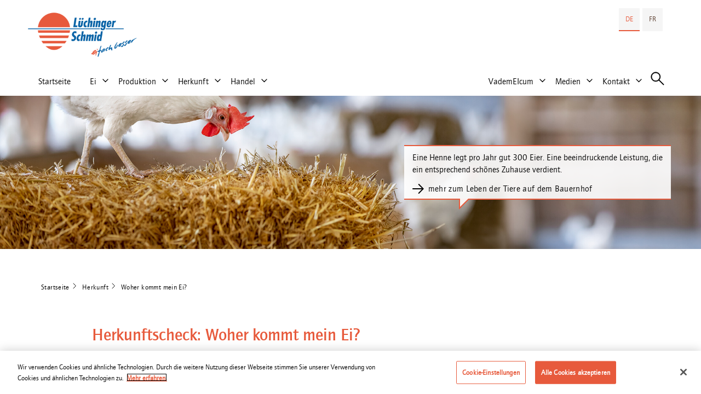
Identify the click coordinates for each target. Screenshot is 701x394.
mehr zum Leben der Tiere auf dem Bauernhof (510, 188)
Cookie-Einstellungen (491, 375)
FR (652, 19)
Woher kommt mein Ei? (154, 287)
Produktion (137, 81)
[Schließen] (683, 375)
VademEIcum (511, 81)
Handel (243, 81)
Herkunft (193, 81)
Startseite (54, 81)
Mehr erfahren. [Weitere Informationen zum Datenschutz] (147, 380)
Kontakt (616, 81)
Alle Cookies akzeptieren (575, 375)
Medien (568, 81)
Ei (93, 81)
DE (629, 19)
